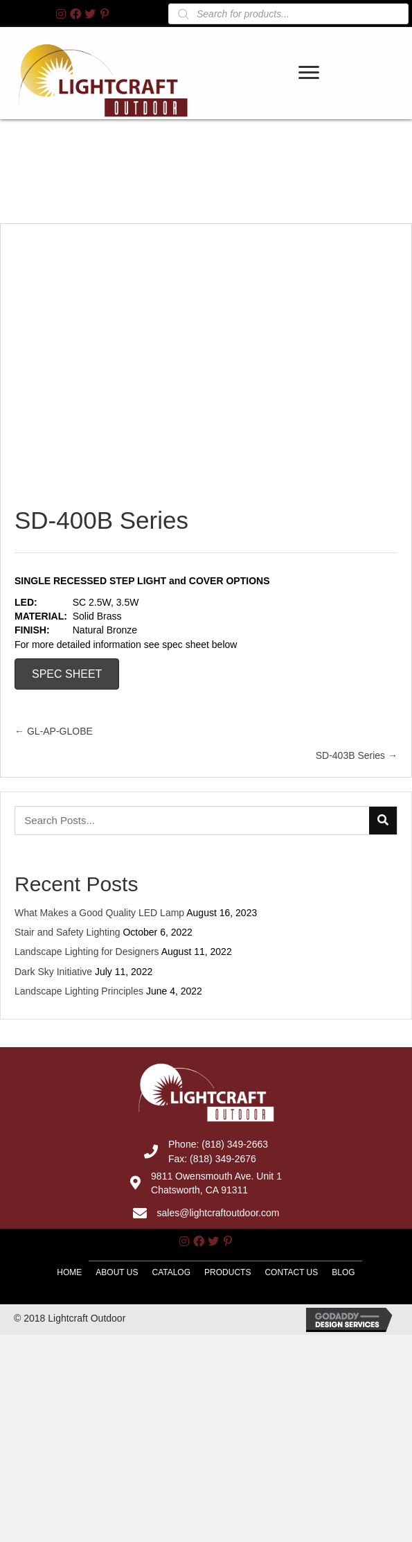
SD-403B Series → (356, 887)
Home (69, 1403)
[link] (309, 89)
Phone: (184, 1275)
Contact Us (291, 1404)
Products (227, 1404)
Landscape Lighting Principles (79, 1122)
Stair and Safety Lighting (67, 1063)
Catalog (171, 1404)
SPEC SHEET (67, 805)
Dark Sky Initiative (53, 1102)
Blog (343, 1404)
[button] (60, 13)
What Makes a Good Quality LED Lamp (99, 1043)
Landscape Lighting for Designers (87, 1083)
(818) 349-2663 (234, 1275)
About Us (117, 1404)
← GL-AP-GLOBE (54, 862)
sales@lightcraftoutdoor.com (218, 1344)
